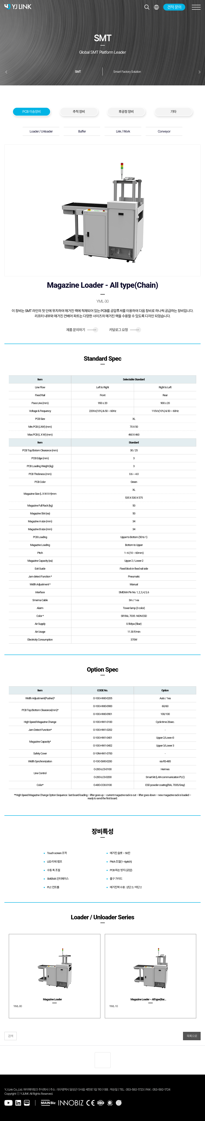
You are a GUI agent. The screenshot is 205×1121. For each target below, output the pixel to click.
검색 (10, 1036)
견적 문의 (174, 7)
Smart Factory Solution (127, 71)
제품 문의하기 (81, 330)
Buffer (82, 131)
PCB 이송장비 (31, 111)
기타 (173, 111)
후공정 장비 (126, 111)
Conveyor (164, 131)
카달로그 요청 (124, 330)
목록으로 (192, 1036)
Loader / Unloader (41, 131)
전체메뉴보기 (156, 7)
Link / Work (123, 131)
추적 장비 (79, 111)
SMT (78, 71)
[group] (54, 976)
